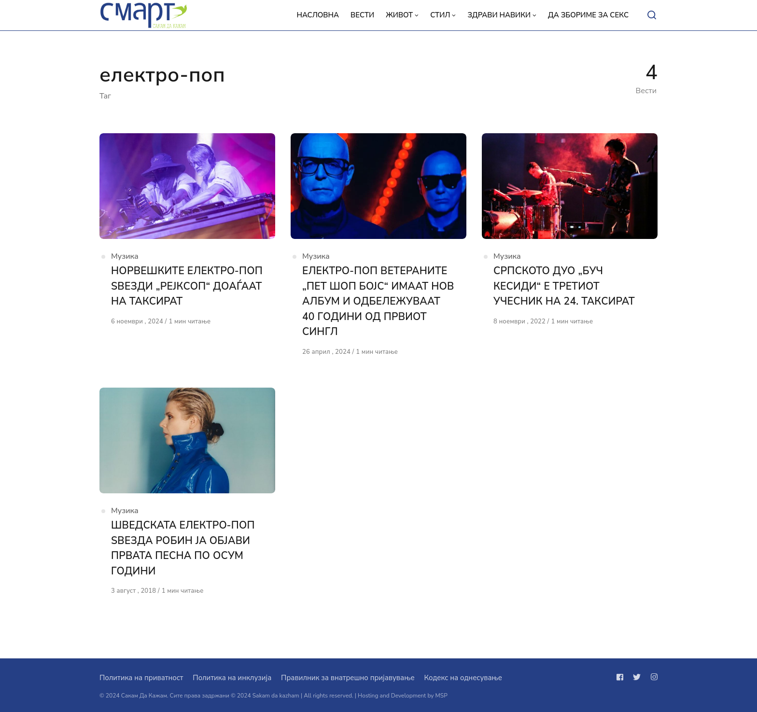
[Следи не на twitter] (637, 677)
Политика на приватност (141, 678)
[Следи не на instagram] (652, 677)
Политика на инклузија (232, 678)
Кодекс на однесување (463, 678)
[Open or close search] (651, 15)
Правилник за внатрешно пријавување (347, 678)
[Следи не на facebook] (622, 677)
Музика (125, 256)
